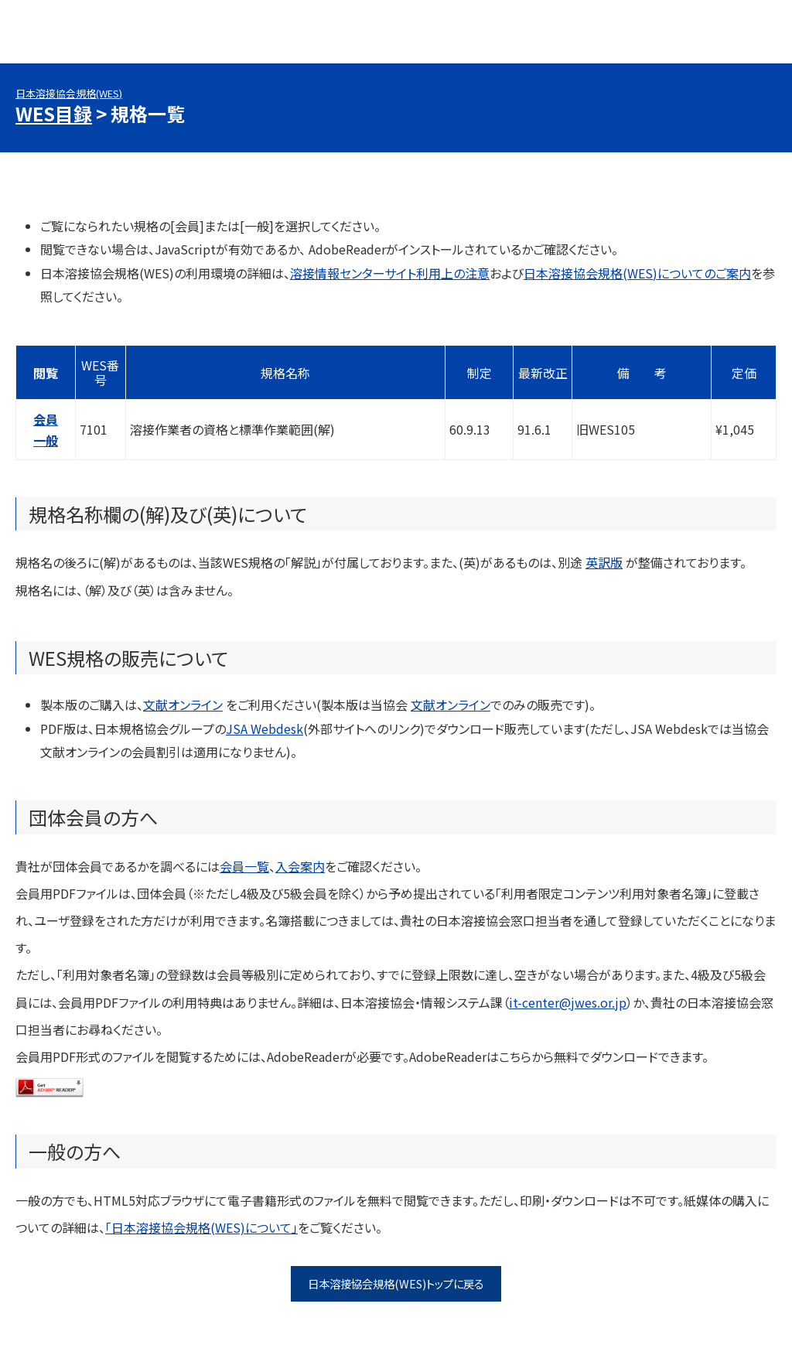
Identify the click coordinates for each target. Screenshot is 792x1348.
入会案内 (300, 866)
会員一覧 (244, 866)
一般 (45, 440)
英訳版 (604, 562)
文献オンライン (183, 704)
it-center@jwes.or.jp (567, 1002)
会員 (45, 419)
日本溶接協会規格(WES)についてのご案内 (637, 273)
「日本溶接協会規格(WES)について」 (201, 1227)
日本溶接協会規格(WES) (68, 93)
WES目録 (53, 113)
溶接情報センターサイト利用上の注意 (390, 273)
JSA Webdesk (264, 728)
